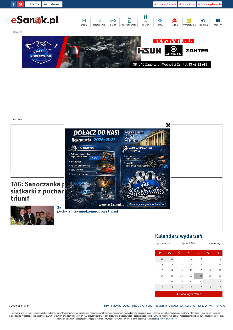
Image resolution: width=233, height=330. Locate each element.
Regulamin (160, 305)
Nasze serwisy (205, 305)
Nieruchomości (130, 22)
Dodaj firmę (187, 4)
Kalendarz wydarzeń (178, 236)
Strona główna (112, 305)
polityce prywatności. (167, 318)
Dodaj (84, 22)
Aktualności (52, 4)
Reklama (33, 4)
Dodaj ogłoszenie (165, 4)
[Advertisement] (116, 92)
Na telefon (145, 20)
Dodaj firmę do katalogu (137, 305)
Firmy (159, 22)
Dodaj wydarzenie (209, 4)
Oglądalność (175, 305)
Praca (113, 22)
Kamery (217, 22)
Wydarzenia (189, 22)
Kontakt (220, 305)
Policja (174, 22)
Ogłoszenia (99, 22)
